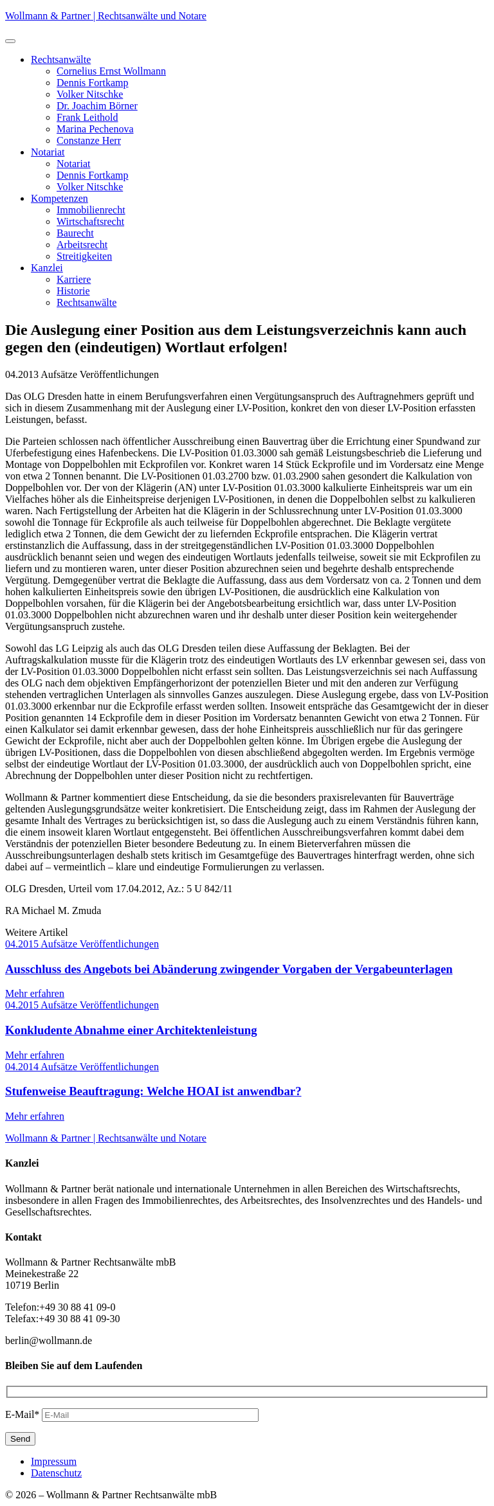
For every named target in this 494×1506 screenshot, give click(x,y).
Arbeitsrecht (82, 244)
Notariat (47, 152)
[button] (10, 41)
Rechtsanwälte (61, 59)
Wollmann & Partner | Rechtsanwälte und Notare (105, 15)
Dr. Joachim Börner (97, 105)
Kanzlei (47, 267)
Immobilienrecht (91, 209)
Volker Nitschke (90, 94)
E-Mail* (22, 1414)
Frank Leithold (87, 117)
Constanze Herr (89, 140)
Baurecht (75, 233)
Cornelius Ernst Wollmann (111, 71)
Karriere (74, 279)
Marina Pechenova (95, 128)
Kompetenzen (59, 198)
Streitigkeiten (84, 256)
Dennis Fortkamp (93, 82)
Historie (73, 290)
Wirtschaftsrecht (90, 221)
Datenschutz (56, 1472)
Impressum (54, 1461)
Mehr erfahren (34, 993)
